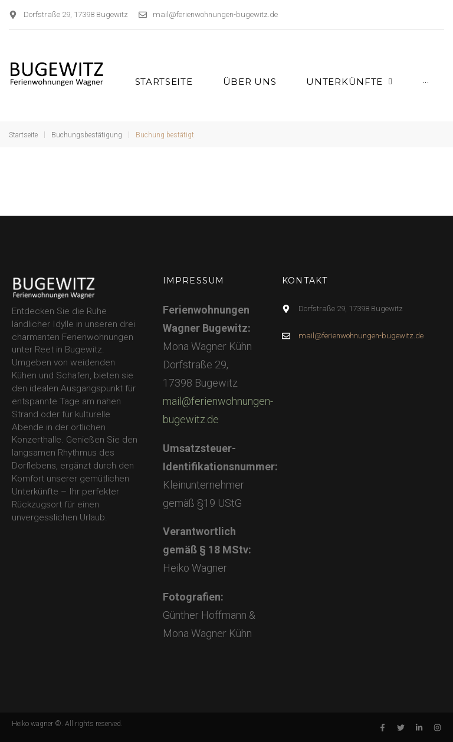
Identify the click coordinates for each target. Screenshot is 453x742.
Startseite (23, 135)
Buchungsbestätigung (86, 135)
